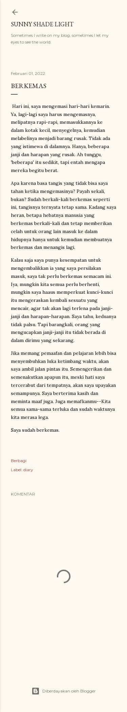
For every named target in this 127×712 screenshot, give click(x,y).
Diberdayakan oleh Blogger (63, 691)
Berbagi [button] (18, 460)
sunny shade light (42, 24)
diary (28, 469)
